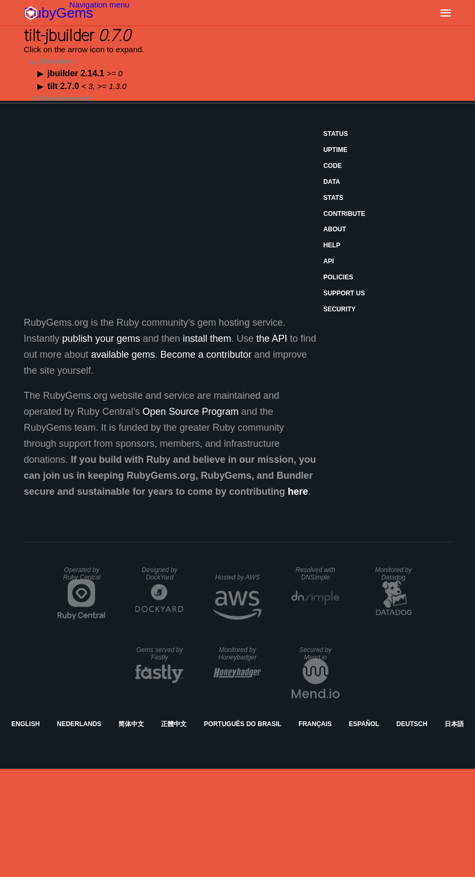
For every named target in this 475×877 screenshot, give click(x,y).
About (334, 229)
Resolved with (315, 573)
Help (331, 245)
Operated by (81, 573)
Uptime (335, 150)
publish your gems (101, 338)
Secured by (315, 653)
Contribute (344, 214)
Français (315, 724)
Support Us (344, 293)
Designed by (160, 573)
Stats (333, 198)
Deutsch (412, 724)
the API (271, 338)
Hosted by (237, 577)
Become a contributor (206, 354)
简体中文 (131, 724)
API (328, 261)
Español (364, 724)
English (25, 724)
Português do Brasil (242, 724)
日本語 (454, 724)
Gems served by (159, 653)
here (298, 491)
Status (335, 134)
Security (339, 309)
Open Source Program (190, 411)
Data (331, 182)
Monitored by (393, 573)
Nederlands (79, 724)
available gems (123, 354)
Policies (338, 277)
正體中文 (174, 724)
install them (207, 338)
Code (332, 166)
